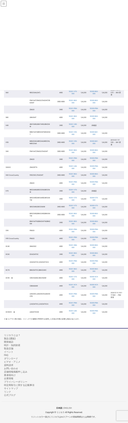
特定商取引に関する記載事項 (19, 385)
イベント (8, 352)
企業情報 (8, 378)
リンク (7, 392)
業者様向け (10, 375)
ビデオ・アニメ (12, 362)
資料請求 (8, 365)
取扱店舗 (8, 348)
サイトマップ (11, 388)
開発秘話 (8, 342)
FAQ (6, 355)
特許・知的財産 (12, 345)
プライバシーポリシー (15, 382)
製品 (6, 338)
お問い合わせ (11, 368)
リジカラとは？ (12, 335)
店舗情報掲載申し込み (15, 372)
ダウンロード (11, 358)
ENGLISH (68, 408)
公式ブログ (10, 395)
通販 (12, 338)
